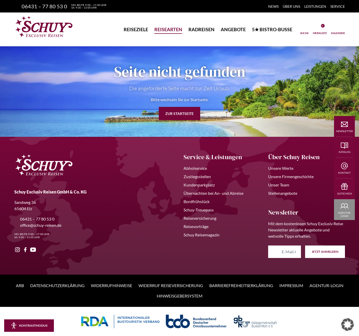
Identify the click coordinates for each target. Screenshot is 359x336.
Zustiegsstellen (197, 176)
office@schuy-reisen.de (37, 225)
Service (337, 6)
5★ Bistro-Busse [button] (272, 29)
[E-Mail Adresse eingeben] (284, 251)
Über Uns (291, 6)
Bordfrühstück (197, 201)
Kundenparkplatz (199, 184)
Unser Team (278, 184)
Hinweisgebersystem (180, 295)
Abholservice (195, 168)
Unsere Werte (280, 168)
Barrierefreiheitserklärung (241, 285)
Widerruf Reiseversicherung (170, 285)
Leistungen (315, 6)
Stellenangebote (282, 193)
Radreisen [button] (201, 29)
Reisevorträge (196, 226)
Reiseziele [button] (136, 29)
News (273, 6)
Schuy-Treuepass (199, 209)
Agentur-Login (326, 285)
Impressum (291, 285)
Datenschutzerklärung (57, 285)
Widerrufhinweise (111, 285)
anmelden (325, 251)
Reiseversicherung (200, 218)
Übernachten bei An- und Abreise (213, 193)
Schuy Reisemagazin (201, 234)
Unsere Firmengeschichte (291, 176)
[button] (347, 324)
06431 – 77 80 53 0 (34, 218)
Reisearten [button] (168, 29)
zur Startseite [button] (179, 113)
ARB (20, 285)
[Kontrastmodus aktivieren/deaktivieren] (29, 325)
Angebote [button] (233, 29)
